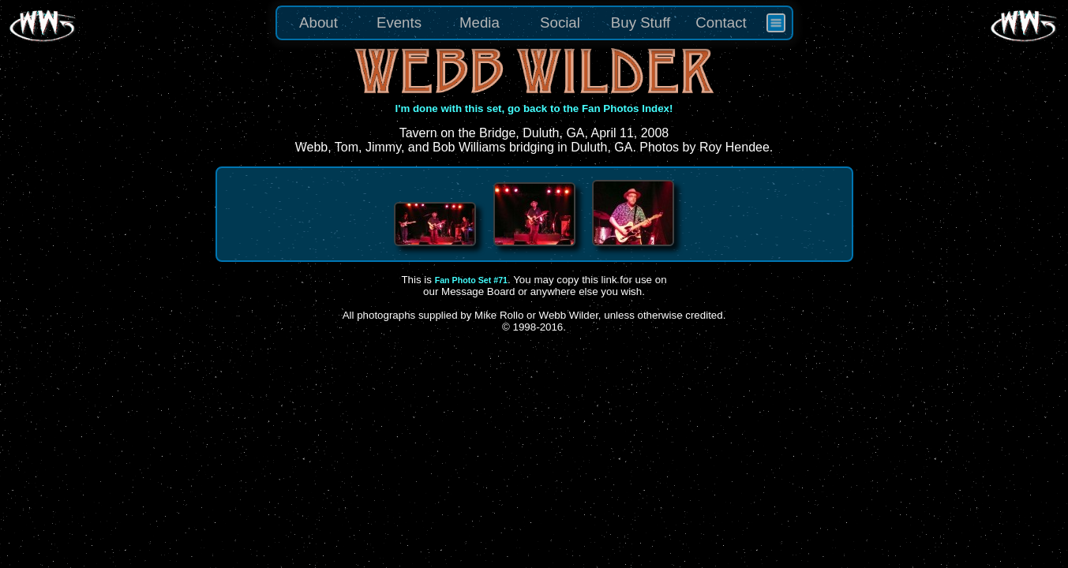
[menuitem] (775, 22)
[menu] (534, 23)
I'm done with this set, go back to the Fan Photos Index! (534, 108)
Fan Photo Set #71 (471, 280)
